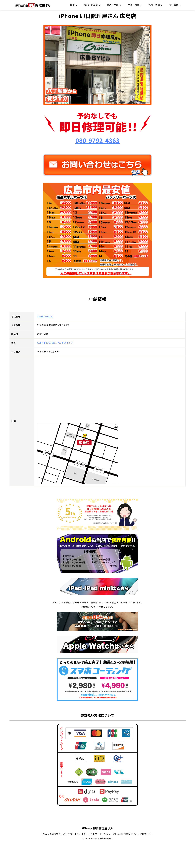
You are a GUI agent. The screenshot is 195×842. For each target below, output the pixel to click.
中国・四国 (133, 5)
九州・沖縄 (154, 5)
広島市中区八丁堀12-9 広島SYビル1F (56, 344)
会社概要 (173, 5)
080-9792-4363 (97, 141)
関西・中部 (112, 5)
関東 (72, 5)
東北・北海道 (91, 5)
